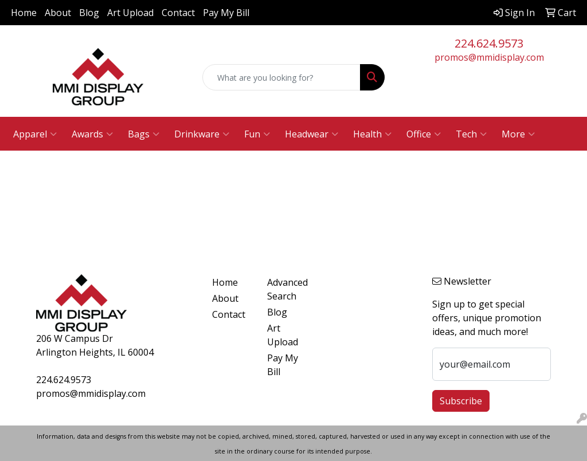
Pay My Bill (226, 12)
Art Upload (130, 12)
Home (24, 12)
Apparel (35, 134)
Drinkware (201, 134)
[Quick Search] (281, 77)
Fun (257, 134)
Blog (89, 12)
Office (423, 134)
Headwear (311, 134)
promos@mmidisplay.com (489, 57)
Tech (471, 134)
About (58, 12)
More (518, 134)
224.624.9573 (489, 43)
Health (372, 134)
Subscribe (461, 401)
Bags (143, 134)
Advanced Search (287, 289)
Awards (92, 134)
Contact (178, 12)
